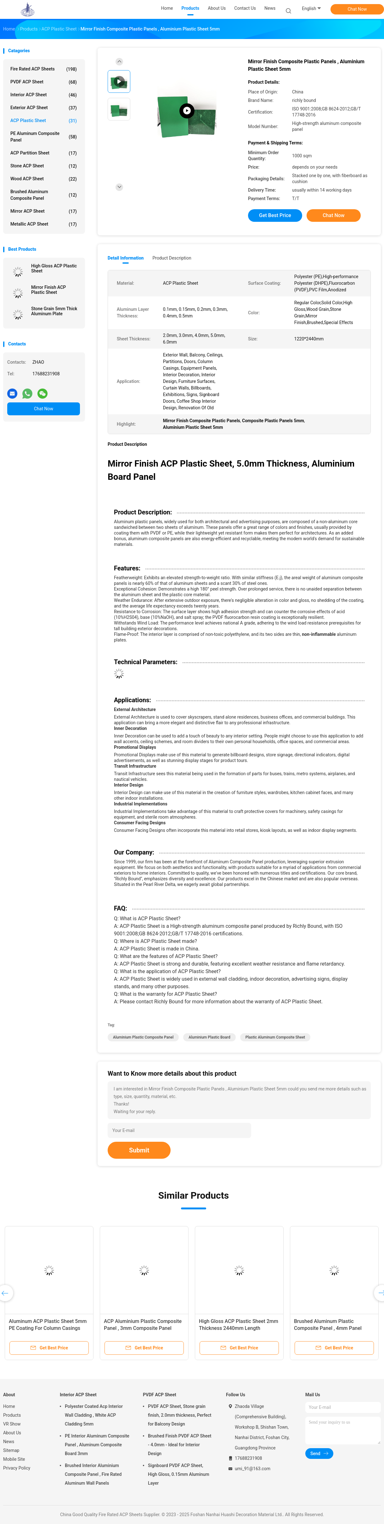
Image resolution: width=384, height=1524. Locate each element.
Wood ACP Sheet (43, 179)
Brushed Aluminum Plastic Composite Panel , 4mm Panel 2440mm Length (328, 1328)
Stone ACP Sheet (43, 166)
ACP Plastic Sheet (43, 121)
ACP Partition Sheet (43, 153)
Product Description (171, 258)
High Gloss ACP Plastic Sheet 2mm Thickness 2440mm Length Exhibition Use (238, 1328)
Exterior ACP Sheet (43, 108)
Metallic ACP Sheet (43, 224)
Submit (139, 1150)
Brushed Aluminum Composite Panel (43, 195)
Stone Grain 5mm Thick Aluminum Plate (54, 311)
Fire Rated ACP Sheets (43, 69)
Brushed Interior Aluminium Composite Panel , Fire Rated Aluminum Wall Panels (93, 1474)
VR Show (12, 1423)
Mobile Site (14, 1459)
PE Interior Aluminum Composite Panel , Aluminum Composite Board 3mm (97, 1444)
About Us (12, 1432)
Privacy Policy (16, 1468)
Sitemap (11, 1450)
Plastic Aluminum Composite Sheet (275, 1037)
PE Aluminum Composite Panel (43, 137)
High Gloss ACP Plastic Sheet (54, 268)
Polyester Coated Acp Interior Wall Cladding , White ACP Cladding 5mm (94, 1415)
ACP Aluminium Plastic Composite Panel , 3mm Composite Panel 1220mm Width (143, 1328)
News (8, 1441)
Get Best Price (275, 215)
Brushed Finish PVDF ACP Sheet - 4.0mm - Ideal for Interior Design (180, 1444)
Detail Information (126, 258)
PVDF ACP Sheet (43, 82)
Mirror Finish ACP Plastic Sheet (48, 290)
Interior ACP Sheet (43, 95)
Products (12, 1415)
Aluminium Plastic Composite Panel (143, 1037)
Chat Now (357, 9)
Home (9, 1406)
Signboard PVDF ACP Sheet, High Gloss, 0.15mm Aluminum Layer (178, 1474)
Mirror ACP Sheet (43, 211)
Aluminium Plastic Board (209, 1037)
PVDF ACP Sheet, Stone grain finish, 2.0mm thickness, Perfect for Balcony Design (179, 1415)
